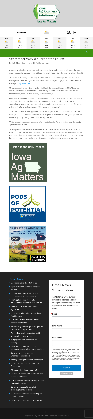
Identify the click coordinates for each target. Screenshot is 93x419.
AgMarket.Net (24, 83)
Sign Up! (66, 368)
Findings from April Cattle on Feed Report (27, 359)
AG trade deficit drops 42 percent (24, 370)
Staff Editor (16, 63)
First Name (57, 326)
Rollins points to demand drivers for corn (27, 400)
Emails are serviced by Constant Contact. (65, 360)
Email (54, 314)
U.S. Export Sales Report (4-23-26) (24, 283)
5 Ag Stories (39, 63)
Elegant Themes (41, 416)
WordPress (64, 416)
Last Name (57, 338)
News (47, 63)
